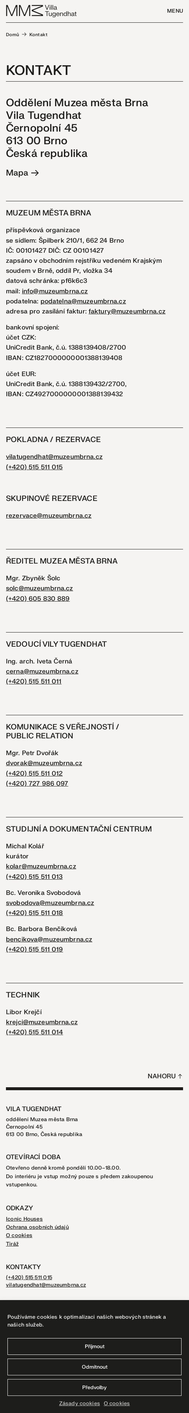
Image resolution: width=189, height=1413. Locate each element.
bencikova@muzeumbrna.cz (49, 939)
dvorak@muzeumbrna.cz (44, 763)
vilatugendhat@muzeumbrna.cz (54, 457)
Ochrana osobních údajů (37, 1227)
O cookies (117, 1403)
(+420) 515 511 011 (34, 681)
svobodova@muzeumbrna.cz (50, 903)
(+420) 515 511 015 (34, 467)
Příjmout (95, 1346)
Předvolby (94, 1387)
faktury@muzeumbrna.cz (127, 311)
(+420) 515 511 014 (34, 1032)
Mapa (22, 173)
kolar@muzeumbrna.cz (41, 866)
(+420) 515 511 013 (34, 877)
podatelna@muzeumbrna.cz (83, 301)
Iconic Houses (24, 1219)
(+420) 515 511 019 (34, 949)
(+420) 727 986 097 (37, 784)
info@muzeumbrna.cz (55, 291)
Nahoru (162, 1076)
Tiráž (12, 1244)
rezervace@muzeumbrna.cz (49, 516)
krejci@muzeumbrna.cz (42, 1022)
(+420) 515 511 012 (34, 774)
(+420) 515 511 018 (34, 913)
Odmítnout (95, 1367)
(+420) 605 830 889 (38, 599)
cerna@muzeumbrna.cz (42, 671)
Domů (12, 35)
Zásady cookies (79, 1403)
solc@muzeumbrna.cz (39, 588)
